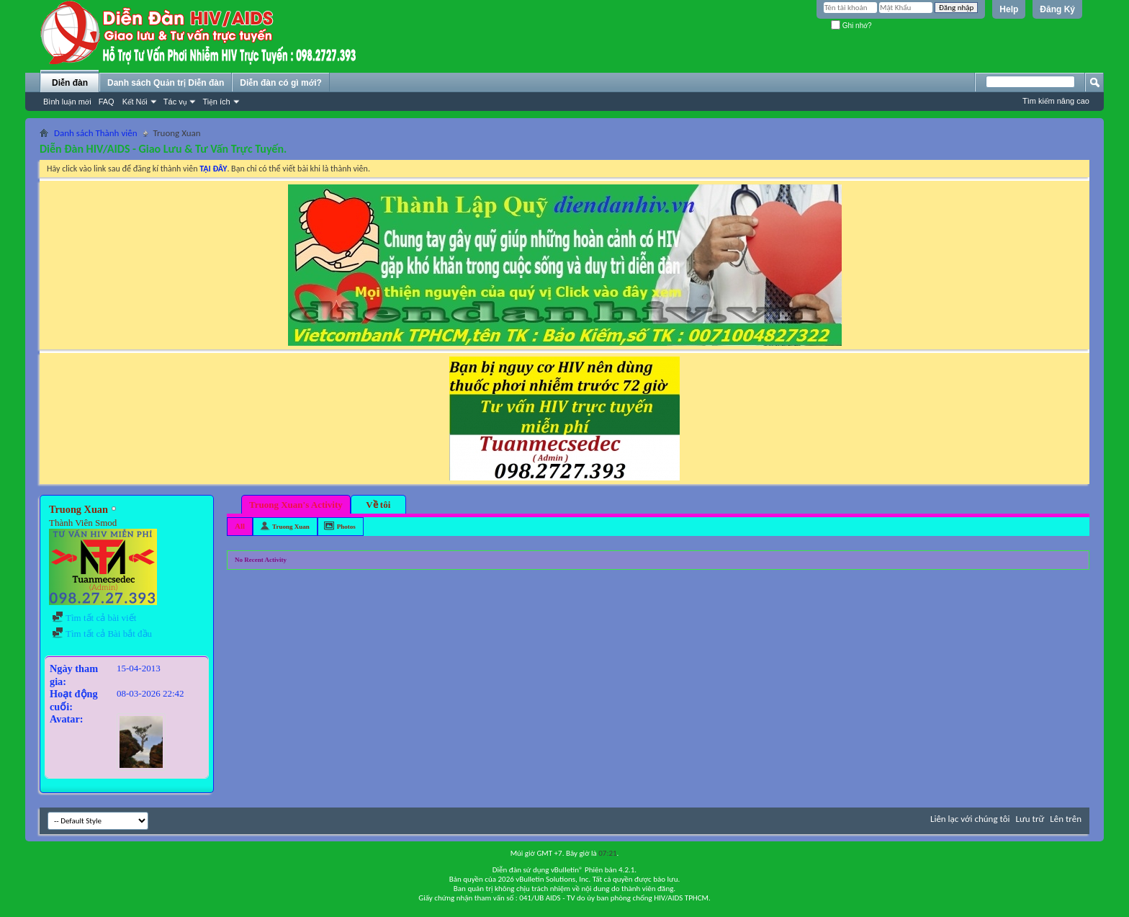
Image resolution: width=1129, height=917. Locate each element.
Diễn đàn (70, 83)
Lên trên (1065, 818)
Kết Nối (135, 101)
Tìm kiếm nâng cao (1055, 101)
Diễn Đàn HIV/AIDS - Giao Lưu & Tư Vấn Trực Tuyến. (163, 149)
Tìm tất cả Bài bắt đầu (102, 633)
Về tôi (378, 504)
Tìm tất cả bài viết (94, 617)
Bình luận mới (67, 101)
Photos (346, 526)
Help (1008, 9)
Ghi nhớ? (851, 26)
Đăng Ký (1057, 9)
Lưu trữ (1030, 818)
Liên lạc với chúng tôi (970, 818)
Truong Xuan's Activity (296, 504)
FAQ (106, 101)
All (240, 526)
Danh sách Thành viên (96, 133)
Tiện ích (216, 101)
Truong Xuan (291, 526)
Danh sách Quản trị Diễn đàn (165, 83)
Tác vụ (175, 101)
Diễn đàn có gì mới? (281, 83)
